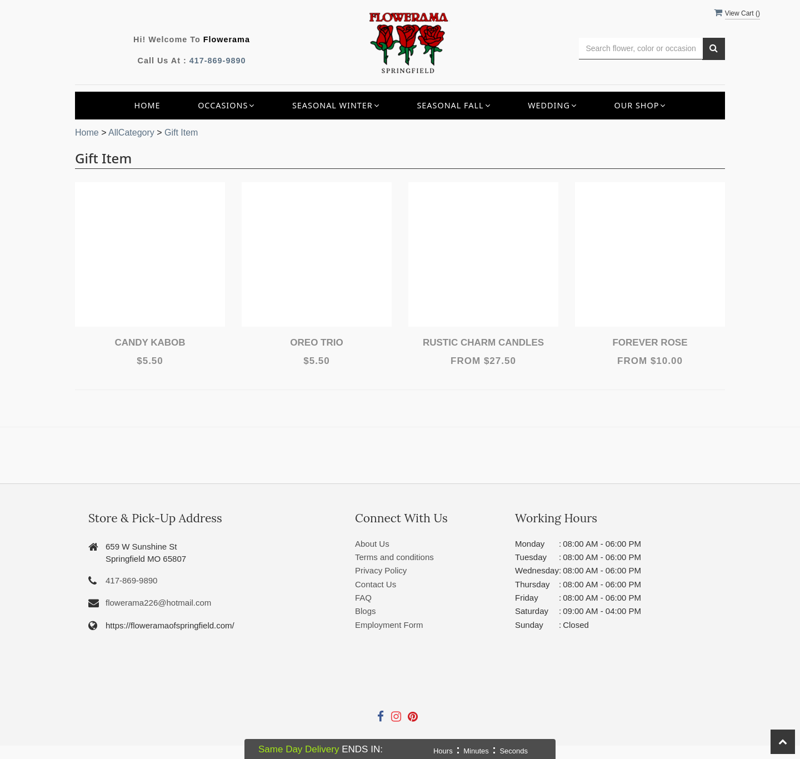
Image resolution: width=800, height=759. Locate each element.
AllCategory (131, 132)
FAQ (363, 597)
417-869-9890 (217, 60)
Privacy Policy (381, 570)
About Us (372, 543)
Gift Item (181, 132)
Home (147, 105)
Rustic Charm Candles (483, 342)
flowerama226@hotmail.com (158, 602)
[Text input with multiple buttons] (641, 48)
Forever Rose (649, 342)
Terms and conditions (394, 557)
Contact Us (375, 584)
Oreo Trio (316, 342)
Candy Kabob (149, 342)
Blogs (365, 611)
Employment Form (389, 625)
